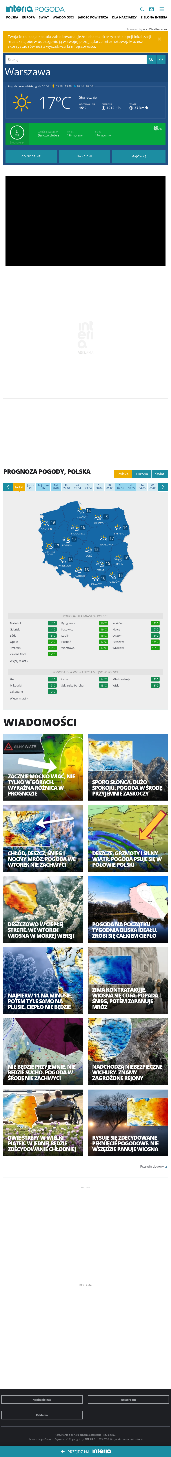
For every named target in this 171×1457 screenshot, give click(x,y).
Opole (14, 641)
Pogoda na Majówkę (139, 156)
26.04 (56, 487)
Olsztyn (117, 635)
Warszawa (68, 648)
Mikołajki (16, 685)
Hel (12, 679)
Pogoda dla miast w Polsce (85, 616)
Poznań (66, 641)
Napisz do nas (42, 1399)
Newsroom (128, 1399)
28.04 (77, 487)
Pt (30, 487)
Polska (12, 17)
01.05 (109, 487)
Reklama (42, 1415)
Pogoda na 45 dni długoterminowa (84, 156)
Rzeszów (118, 641)
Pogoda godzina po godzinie (31, 156)
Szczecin (15, 648)
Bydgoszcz (68, 623)
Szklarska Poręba (72, 685)
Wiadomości (63, 17)
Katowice (67, 629)
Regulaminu (108, 1434)
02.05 (120, 487)
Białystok (16, 623)
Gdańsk (15, 629)
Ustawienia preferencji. (41, 1439)
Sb (43, 487)
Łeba (64, 679)
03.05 (131, 487)
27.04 (66, 487)
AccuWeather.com (155, 29)
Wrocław (118, 648)
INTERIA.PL (90, 1439)
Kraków (117, 623)
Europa (28, 17)
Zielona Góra (18, 654)
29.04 (88, 487)
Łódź (13, 635)
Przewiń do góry (152, 1166)
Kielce (116, 629)
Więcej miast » (19, 661)
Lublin (65, 635)
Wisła (116, 685)
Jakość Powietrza (93, 17)
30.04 (99, 487)
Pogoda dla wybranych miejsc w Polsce (86, 672)
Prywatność (61, 1439)
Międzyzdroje (121, 679)
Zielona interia (154, 17)
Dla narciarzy (124, 17)
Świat (44, 17)
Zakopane (16, 691)
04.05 (142, 487)
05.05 (152, 487)
